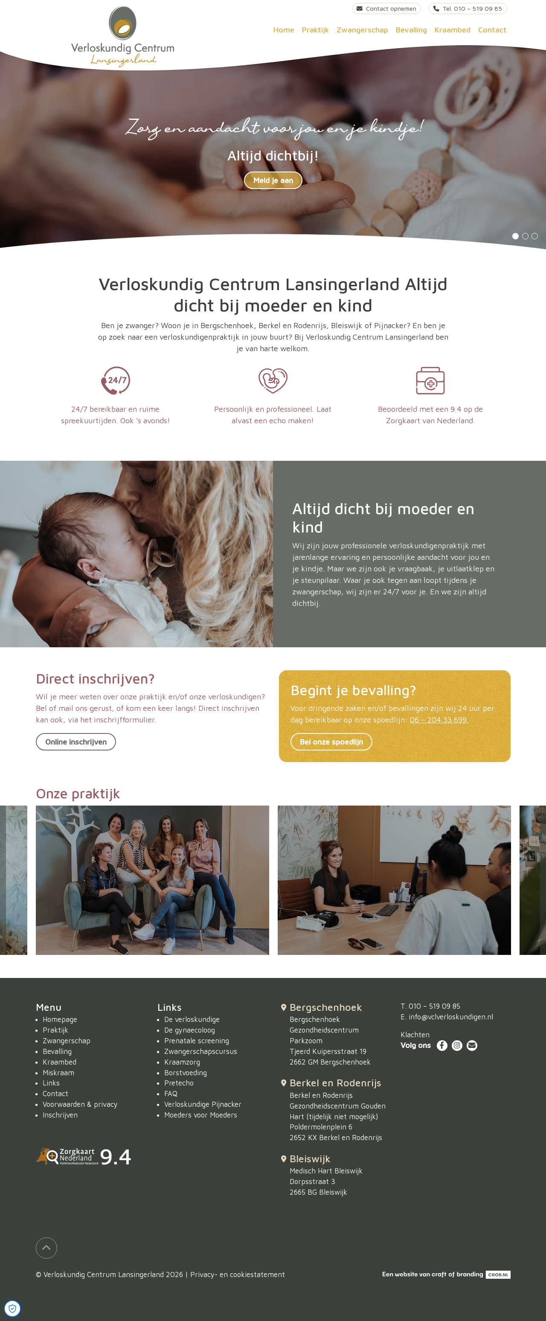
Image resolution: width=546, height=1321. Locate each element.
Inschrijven (60, 1115)
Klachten (415, 1034)
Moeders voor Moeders (200, 1115)
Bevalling (411, 29)
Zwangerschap (362, 29)
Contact (492, 29)
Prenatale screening (196, 1040)
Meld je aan (273, 180)
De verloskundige (192, 1019)
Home (283, 29)
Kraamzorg (182, 1062)
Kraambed (452, 29)
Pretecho (179, 1083)
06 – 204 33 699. (439, 719)
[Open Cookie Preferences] (12, 1308)
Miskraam (58, 1072)
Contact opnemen (386, 8)
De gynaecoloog (189, 1030)
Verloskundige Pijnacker (202, 1104)
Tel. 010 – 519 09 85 (467, 8)
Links (51, 1083)
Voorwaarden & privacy (80, 1104)
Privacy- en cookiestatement (237, 1274)
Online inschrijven (76, 741)
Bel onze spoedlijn (331, 741)
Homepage (60, 1019)
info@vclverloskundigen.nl (451, 1017)
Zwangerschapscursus (200, 1051)
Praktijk (315, 29)
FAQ (170, 1093)
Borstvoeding (185, 1072)
